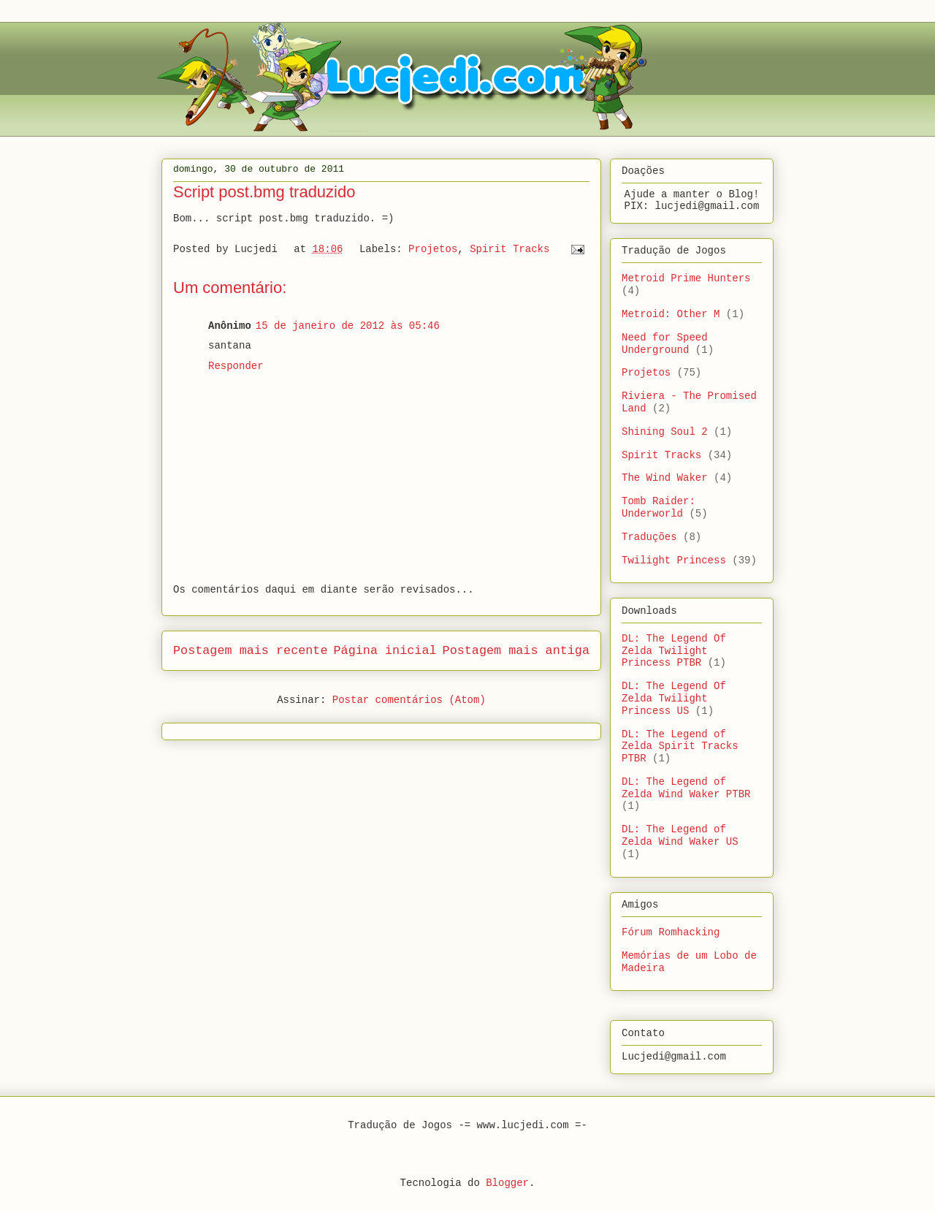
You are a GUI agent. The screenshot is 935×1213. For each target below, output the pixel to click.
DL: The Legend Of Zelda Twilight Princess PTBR (674, 651)
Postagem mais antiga (516, 651)
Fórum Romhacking (671, 932)
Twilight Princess (674, 560)
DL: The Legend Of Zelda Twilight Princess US (674, 698)
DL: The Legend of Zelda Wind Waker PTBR (686, 788)
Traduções (649, 537)
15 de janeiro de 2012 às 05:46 (348, 326)
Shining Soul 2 (665, 432)
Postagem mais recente (250, 651)
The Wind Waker (665, 478)
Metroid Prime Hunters (686, 278)
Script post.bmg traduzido (264, 192)
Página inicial (385, 651)
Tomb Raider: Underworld (658, 507)
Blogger (507, 1183)
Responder (236, 366)
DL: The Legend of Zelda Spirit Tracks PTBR (680, 747)
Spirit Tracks (509, 249)
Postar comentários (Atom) (409, 700)
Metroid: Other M (671, 314)
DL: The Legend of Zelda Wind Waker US (680, 836)
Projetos (432, 249)
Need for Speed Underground (665, 344)
